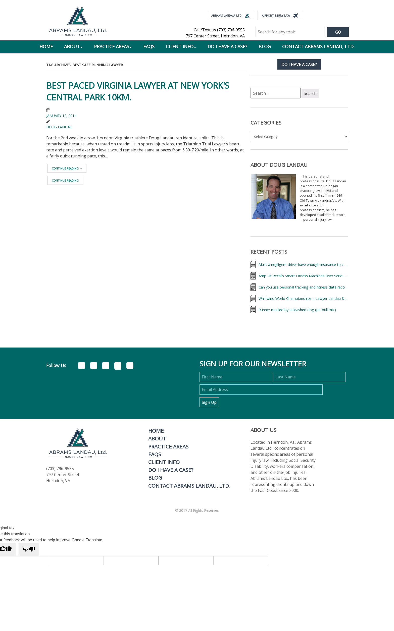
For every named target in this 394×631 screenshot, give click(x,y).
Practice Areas (111, 46)
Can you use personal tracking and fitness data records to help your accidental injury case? (303, 287)
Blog (265, 46)
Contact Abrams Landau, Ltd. (318, 46)
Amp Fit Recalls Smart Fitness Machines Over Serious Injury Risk (303, 275)
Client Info (179, 46)
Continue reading (67, 168)
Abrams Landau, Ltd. (231, 15)
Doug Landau (59, 127)
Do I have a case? (299, 64)
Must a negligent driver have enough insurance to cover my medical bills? (303, 264)
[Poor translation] (29, 549)
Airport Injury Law (280, 16)
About (72, 46)
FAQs (149, 46)
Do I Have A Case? (227, 46)
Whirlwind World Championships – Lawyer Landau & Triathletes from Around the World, (303, 298)
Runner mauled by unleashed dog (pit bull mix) (297, 309)
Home (46, 46)
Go (338, 32)
